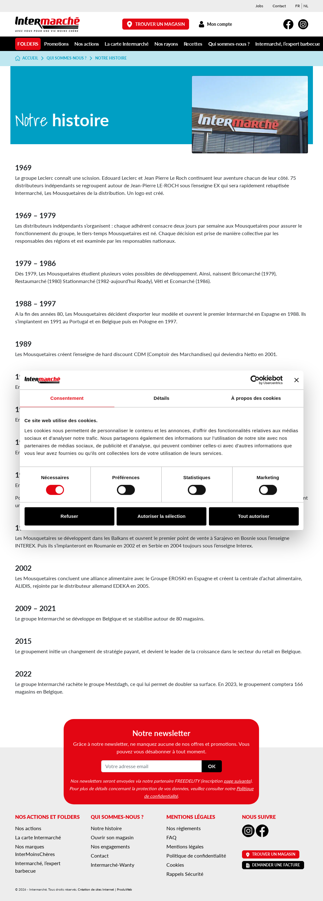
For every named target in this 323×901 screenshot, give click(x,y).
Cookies (175, 864)
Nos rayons (166, 43)
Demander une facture (273, 865)
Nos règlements (183, 828)
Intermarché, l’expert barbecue (287, 43)
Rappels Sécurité (184, 873)
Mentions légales (185, 846)
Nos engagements (110, 846)
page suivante (237, 781)
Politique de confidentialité (196, 855)
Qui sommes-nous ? (229, 43)
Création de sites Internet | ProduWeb (105, 889)
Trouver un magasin (155, 24)
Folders (27, 43)
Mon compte (215, 24)
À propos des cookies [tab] (256, 398)
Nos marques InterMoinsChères (35, 850)
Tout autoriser (253, 516)
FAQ (171, 837)
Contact (279, 5)
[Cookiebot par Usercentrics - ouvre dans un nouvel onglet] (255, 380)
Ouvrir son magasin (112, 837)
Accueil (26, 58)
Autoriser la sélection (161, 516)
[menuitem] (297, 6)
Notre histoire (106, 828)
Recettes (193, 43)
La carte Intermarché (126, 43)
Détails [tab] (162, 398)
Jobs (259, 5)
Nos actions (86, 43)
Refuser (69, 516)
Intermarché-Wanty (112, 864)
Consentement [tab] (67, 398)
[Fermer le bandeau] (296, 380)
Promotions (56, 43)
